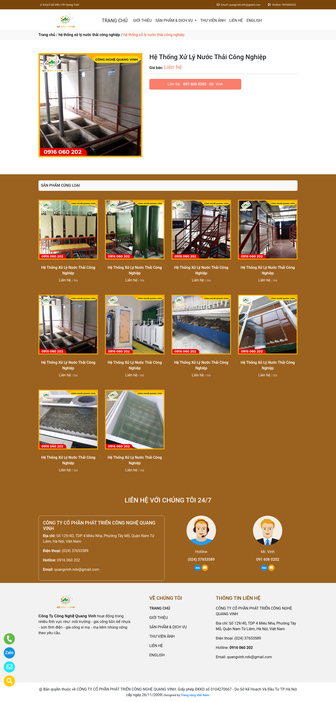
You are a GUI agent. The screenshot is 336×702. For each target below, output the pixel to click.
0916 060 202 (68, 560)
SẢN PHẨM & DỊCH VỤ (174, 20)
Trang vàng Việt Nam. (195, 695)
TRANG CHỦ (114, 20)
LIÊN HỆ (236, 20)
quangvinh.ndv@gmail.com (76, 569)
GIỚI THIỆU (142, 20)
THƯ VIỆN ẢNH (212, 20)
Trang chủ (46, 35)
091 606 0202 (194, 84)
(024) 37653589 (75, 551)
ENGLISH (254, 20)
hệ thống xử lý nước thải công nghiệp (89, 35)
